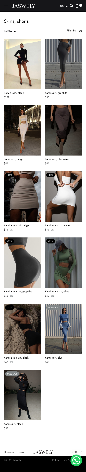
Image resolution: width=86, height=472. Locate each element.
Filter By (74, 31)
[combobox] (10, 31)
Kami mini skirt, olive (57, 291)
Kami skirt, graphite (56, 92)
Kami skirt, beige (13, 159)
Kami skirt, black (13, 423)
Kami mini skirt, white (57, 225)
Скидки (20, 452)
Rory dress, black (14, 92)
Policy (55, 460)
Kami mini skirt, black (16, 357)
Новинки (9, 452)
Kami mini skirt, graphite (18, 291)
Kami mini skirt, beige (16, 225)
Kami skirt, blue (54, 357)
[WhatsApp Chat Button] (76, 460)
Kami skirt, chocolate (57, 159)
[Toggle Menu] (6, 6)
